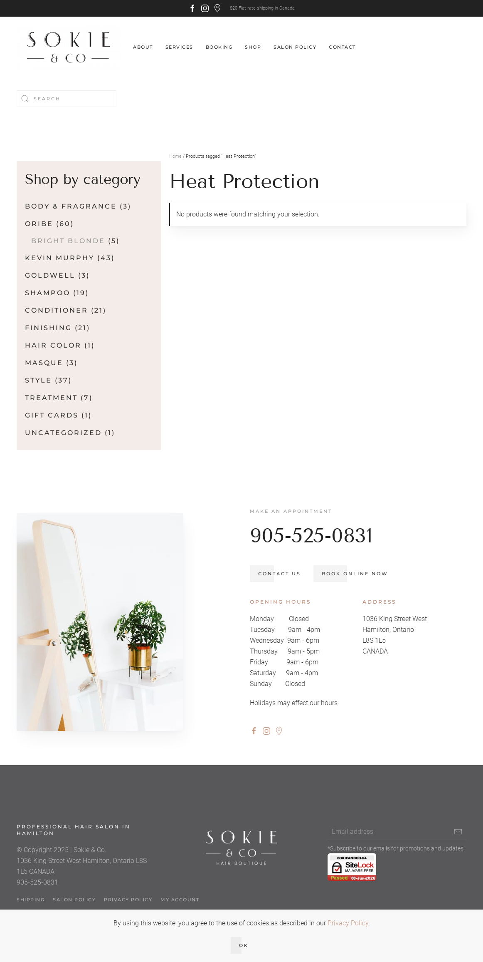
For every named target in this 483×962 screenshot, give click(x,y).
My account (179, 904)
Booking (219, 47)
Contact (342, 47)
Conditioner (56, 310)
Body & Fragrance (71, 206)
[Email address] (397, 836)
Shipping (30, 904)
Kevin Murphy (59, 258)
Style (38, 380)
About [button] (143, 47)
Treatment (51, 398)
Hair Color (53, 345)
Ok (244, 945)
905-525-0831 (315, 535)
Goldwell (50, 275)
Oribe (39, 224)
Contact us (284, 574)
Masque (44, 363)
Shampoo (47, 293)
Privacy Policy (128, 904)
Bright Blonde (68, 241)
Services (179, 47)
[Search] (66, 98)
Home (175, 156)
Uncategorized (63, 433)
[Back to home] (69, 47)
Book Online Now (359, 574)
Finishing (48, 328)
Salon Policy (295, 47)
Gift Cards (52, 415)
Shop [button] (253, 47)
